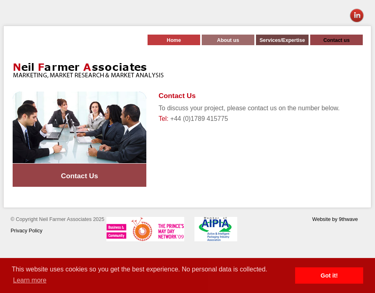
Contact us (336, 40)
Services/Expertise (282, 40)
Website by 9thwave (335, 219)
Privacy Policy (26, 231)
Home (174, 40)
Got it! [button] (329, 275)
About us (228, 40)
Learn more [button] (29, 280)
